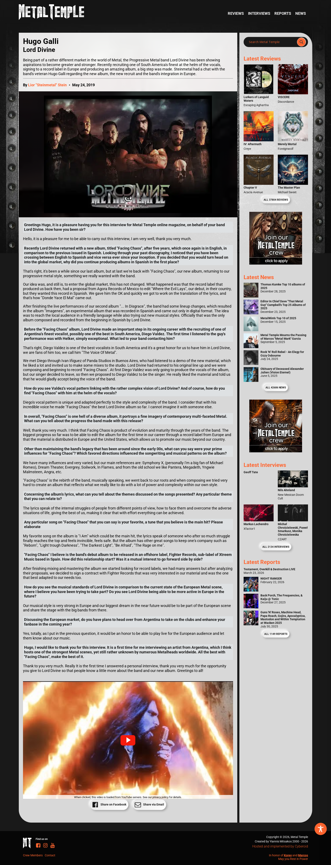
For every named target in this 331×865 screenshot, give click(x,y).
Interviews (259, 13)
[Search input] (271, 42)
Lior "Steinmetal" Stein (47, 85)
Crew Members (33, 855)
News (300, 13)
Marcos (303, 855)
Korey (288, 855)
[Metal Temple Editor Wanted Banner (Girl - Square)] (275, 263)
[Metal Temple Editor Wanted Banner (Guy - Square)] (275, 451)
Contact (50, 855)
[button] (128, 740)
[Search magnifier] (301, 42)
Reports (282, 13)
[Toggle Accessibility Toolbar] (320, 828)
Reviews (236, 13)
